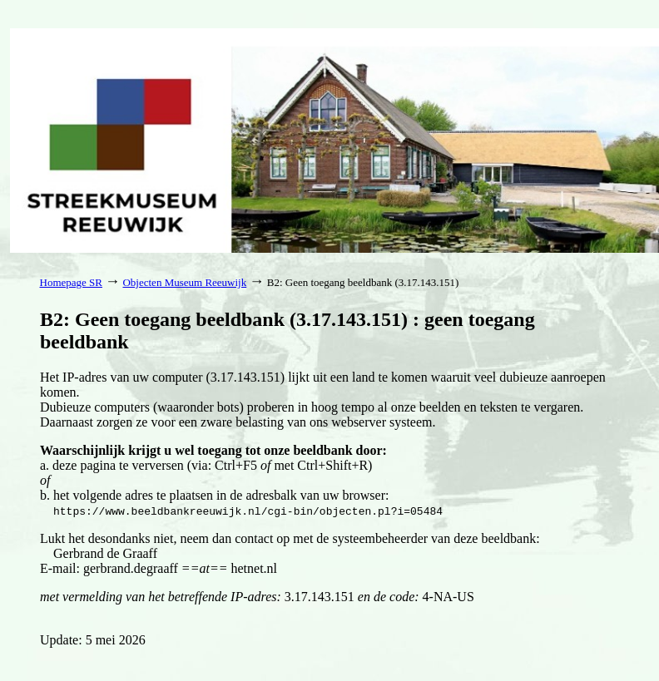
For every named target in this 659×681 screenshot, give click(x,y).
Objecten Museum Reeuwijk (184, 282)
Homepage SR (71, 282)
